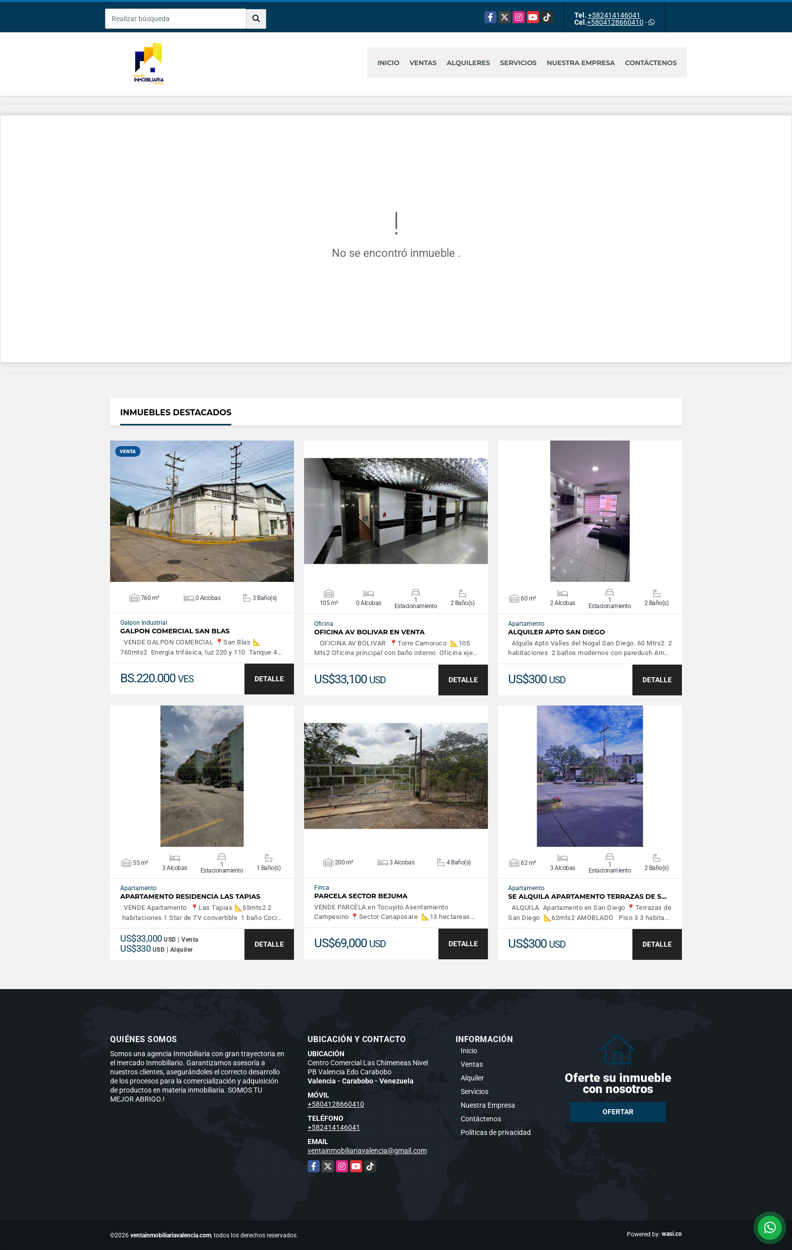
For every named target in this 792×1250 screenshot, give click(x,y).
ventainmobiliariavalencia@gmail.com (367, 1151)
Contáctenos (651, 63)
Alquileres (468, 63)
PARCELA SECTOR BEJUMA (361, 896)
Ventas (423, 63)
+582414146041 (614, 15)
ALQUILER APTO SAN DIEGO (556, 632)
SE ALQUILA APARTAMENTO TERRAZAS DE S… (587, 896)
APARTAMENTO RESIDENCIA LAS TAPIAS (190, 896)
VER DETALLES (202, 511)
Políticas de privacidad (496, 1132)
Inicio (388, 63)
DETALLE (269, 679)
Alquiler (472, 1078)
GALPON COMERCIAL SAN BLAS (175, 631)
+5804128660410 (615, 22)
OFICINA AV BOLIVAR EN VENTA (369, 632)
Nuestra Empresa (581, 63)
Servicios (518, 63)
